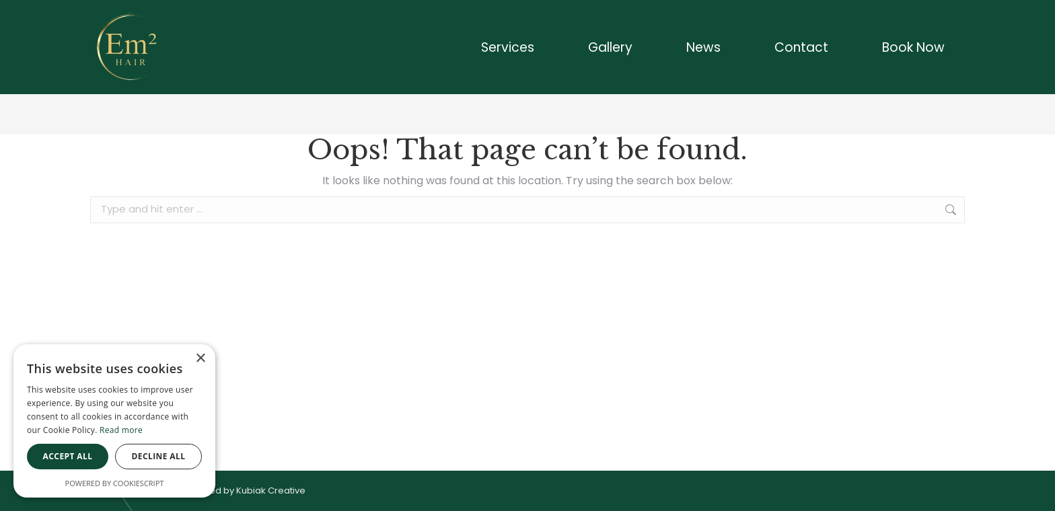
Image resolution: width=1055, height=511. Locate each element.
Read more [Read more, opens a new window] (121, 430)
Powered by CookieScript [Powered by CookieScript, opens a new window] (114, 483)
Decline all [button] (159, 456)
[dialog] (114, 421)
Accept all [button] (68, 456)
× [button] (200, 359)
